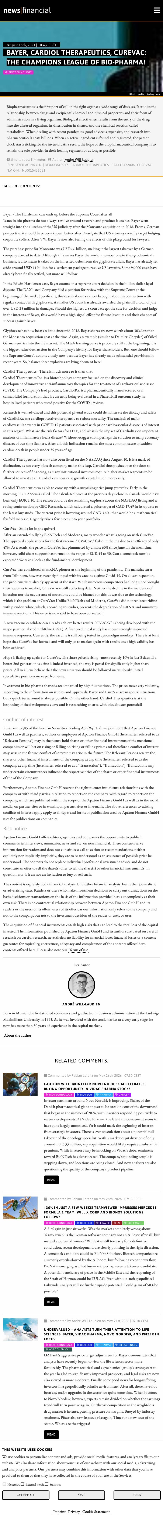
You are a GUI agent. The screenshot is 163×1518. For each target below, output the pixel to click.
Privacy (74, 1511)
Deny (137, 1495)
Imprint (59, 1511)
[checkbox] (4, 1484)
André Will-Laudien (79, 159)
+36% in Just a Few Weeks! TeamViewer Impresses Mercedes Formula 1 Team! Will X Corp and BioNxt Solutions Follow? (100, 1212)
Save (81, 1495)
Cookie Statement (96, 1511)
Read (51, 1179)
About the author (17, 1035)
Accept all (26, 1495)
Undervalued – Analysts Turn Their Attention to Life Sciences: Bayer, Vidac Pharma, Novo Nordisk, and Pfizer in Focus (101, 1334)
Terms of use (78, 949)
